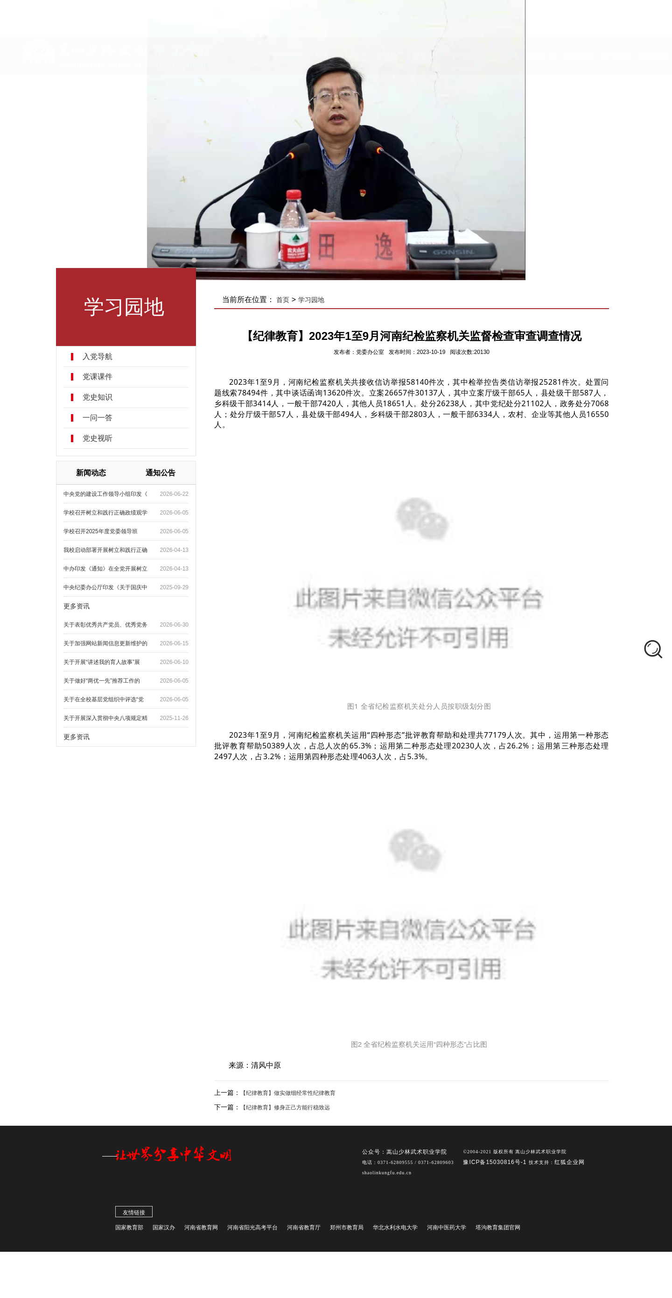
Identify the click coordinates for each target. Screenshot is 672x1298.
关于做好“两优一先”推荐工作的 (101, 680)
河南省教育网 (201, 1234)
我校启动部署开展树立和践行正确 (105, 550)
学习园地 (311, 299)
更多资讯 (76, 606)
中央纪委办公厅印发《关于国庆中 (105, 587)
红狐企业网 (569, 1168)
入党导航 (97, 356)
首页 (282, 299)
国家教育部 (129, 1234)
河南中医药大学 (446, 1234)
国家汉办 (164, 1234)
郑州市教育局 (347, 1234)
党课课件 (97, 377)
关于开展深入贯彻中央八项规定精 (105, 718)
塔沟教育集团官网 (498, 1234)
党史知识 (97, 397)
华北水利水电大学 (395, 1234)
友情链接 (134, 1219)
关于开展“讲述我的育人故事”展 (101, 662)
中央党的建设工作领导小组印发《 (105, 494)
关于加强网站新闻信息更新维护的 (105, 643)
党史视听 (97, 438)
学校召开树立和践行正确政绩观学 (105, 512)
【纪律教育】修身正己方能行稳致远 (285, 1107)
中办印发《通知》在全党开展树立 (105, 568)
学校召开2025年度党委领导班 (100, 531)
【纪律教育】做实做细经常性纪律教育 (288, 1093)
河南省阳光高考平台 (252, 1234)
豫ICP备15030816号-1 (495, 1168)
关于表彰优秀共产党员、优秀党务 (105, 624)
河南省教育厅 (304, 1234)
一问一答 (97, 418)
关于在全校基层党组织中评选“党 (103, 699)
